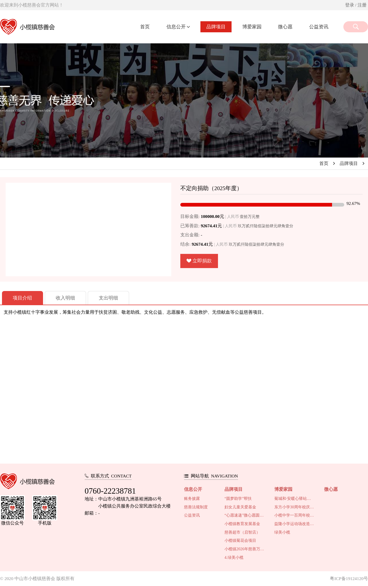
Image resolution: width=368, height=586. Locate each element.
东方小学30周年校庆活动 (294, 507)
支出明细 (108, 298)
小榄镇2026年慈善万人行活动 (244, 549)
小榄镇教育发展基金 (242, 524)
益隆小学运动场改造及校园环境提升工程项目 (294, 524)
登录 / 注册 (356, 5)
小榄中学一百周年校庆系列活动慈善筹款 (294, 515)
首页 (145, 26)
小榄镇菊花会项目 (240, 540)
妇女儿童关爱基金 (240, 507)
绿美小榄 (282, 532)
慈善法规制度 (196, 507)
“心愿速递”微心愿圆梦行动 (244, 515)
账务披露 (192, 498)
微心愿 (285, 26)
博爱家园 (252, 26)
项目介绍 (22, 298)
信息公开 (176, 26)
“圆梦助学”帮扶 (238, 498)
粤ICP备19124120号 (349, 578)
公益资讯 (318, 26)
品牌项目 (216, 26)
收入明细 (65, 298)
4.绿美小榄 (233, 557)
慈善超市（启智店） (242, 532)
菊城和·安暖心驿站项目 (294, 498)
